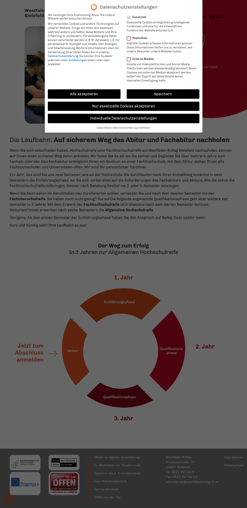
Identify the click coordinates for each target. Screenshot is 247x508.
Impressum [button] (144, 125)
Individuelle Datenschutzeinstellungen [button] (123, 116)
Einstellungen (78, 57)
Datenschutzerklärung (63, 53)
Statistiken (138, 35)
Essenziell (138, 14)
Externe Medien (142, 56)
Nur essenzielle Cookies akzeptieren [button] (123, 103)
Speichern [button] (163, 91)
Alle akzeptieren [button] (84, 91)
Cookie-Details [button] (104, 125)
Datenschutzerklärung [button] (125, 125)
